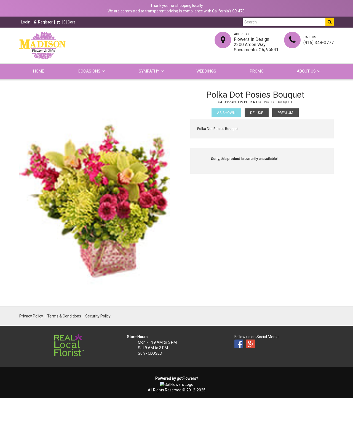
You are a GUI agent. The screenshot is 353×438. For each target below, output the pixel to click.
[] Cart (65, 22)
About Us (306, 71)
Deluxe (256, 113)
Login (25, 22)
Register (43, 22)
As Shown (226, 113)
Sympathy (149, 71)
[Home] (42, 45)
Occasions (89, 71)
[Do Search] (329, 22)
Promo (257, 71)
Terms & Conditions (64, 316)
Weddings (206, 71)
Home (38, 71)
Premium (285, 113)
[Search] (284, 22)
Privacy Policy (31, 316)
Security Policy (98, 316)
